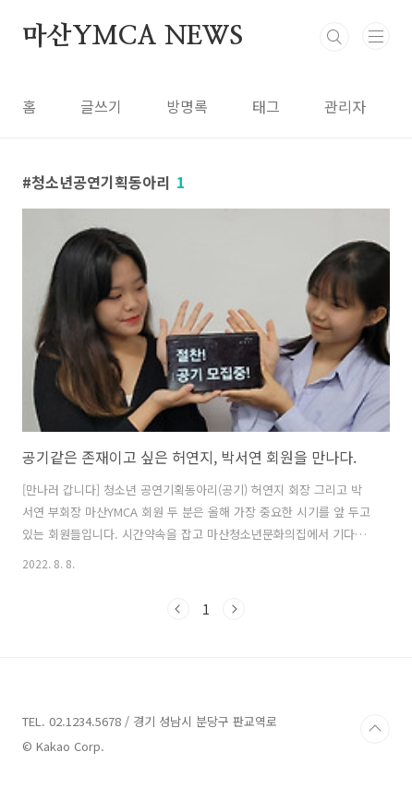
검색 (334, 37)
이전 (178, 609)
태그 (266, 106)
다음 (234, 609)
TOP (375, 729)
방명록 (187, 106)
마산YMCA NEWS (132, 37)
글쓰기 (101, 106)
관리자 (345, 106)
